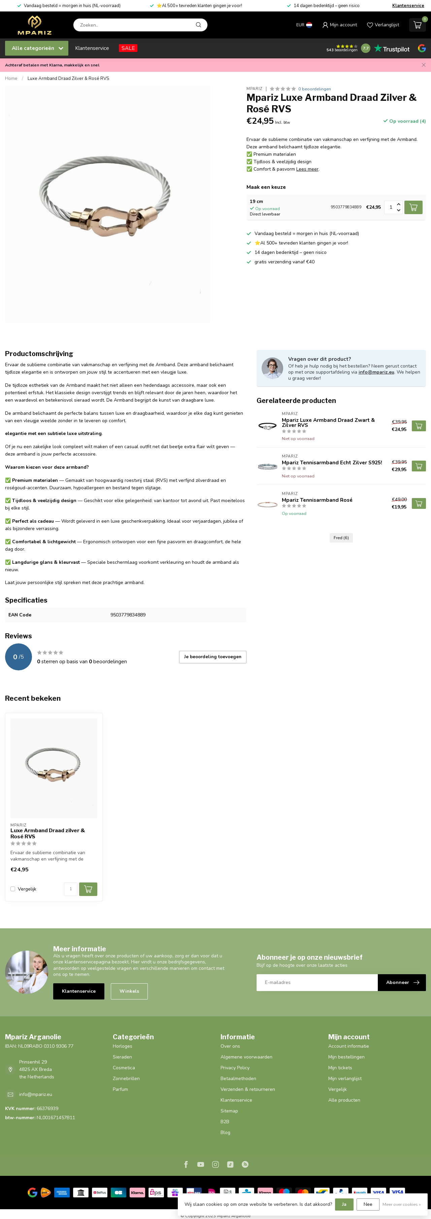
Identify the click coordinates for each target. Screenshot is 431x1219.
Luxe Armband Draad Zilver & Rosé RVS (68, 79)
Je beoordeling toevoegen (212, 657)
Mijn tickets (340, 1068)
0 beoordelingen (314, 89)
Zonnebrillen (126, 1078)
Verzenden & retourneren (248, 1089)
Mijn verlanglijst (345, 1078)
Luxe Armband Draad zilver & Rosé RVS (47, 834)
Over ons (230, 1046)
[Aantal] (70, 889)
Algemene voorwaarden (246, 1057)
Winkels (129, 991)
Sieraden (122, 1057)
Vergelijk (27, 889)
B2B (225, 1122)
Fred (341, 538)
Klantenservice (408, 6)
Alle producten (344, 1100)
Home (11, 79)
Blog (225, 1132)
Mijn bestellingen (346, 1057)
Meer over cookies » (402, 1204)
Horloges (122, 1046)
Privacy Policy (235, 1068)
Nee (368, 1204)
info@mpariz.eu (376, 372)
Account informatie (348, 1046)
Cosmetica (124, 1068)
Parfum (120, 1089)
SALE (128, 48)
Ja (344, 1204)
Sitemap (229, 1111)
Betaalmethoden (238, 1078)
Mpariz (254, 89)
